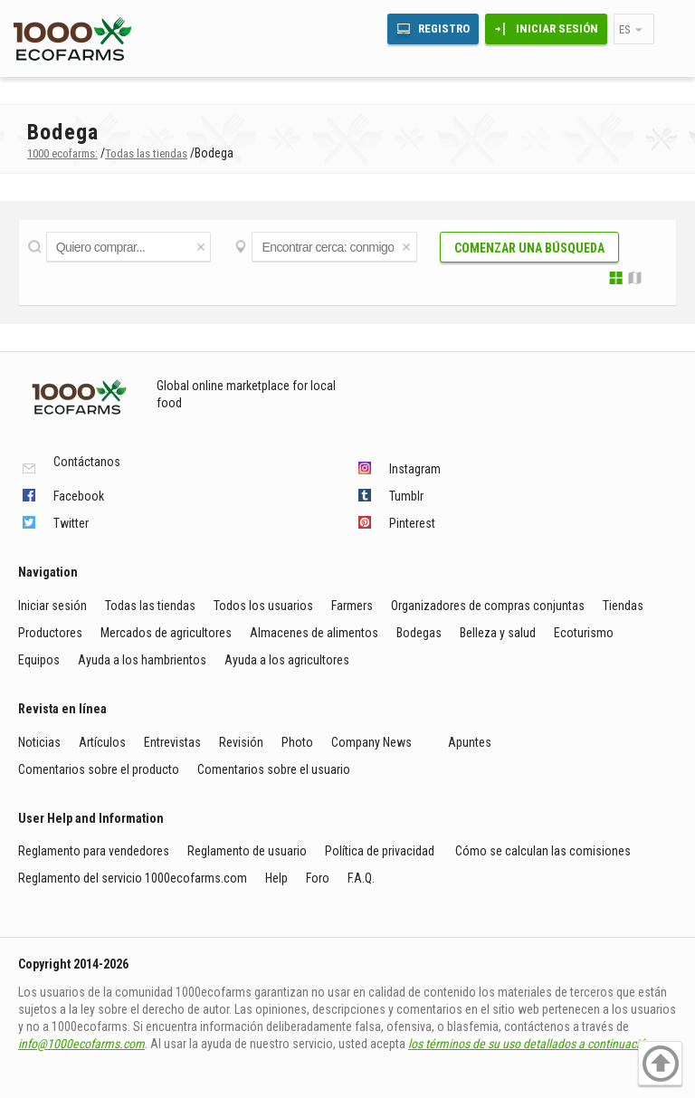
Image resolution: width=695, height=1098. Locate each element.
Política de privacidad (381, 851)
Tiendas (623, 605)
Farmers (352, 605)
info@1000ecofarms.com (81, 1043)
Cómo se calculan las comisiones (543, 851)
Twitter (71, 523)
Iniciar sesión (557, 28)
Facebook (78, 496)
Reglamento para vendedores (93, 851)
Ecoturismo (584, 632)
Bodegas (419, 632)
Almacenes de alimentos (314, 632)
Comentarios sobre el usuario (273, 769)
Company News (371, 742)
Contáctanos (86, 462)
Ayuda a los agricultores (286, 660)
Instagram (415, 469)
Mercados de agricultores (166, 632)
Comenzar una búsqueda (529, 248)
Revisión (241, 742)
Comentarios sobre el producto (98, 769)
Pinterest (412, 523)
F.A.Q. (361, 878)
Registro (444, 28)
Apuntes (469, 742)
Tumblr (406, 496)
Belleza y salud (498, 632)
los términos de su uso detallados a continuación (530, 1043)
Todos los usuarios (263, 605)
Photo (297, 742)
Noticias (39, 742)
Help (276, 878)
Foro (317, 878)
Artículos (102, 742)
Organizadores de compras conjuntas (488, 605)
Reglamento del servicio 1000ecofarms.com (132, 878)
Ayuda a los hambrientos (142, 660)
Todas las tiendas (150, 605)
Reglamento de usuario (247, 851)
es (625, 29)
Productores (50, 632)
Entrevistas (172, 742)
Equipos (39, 660)
